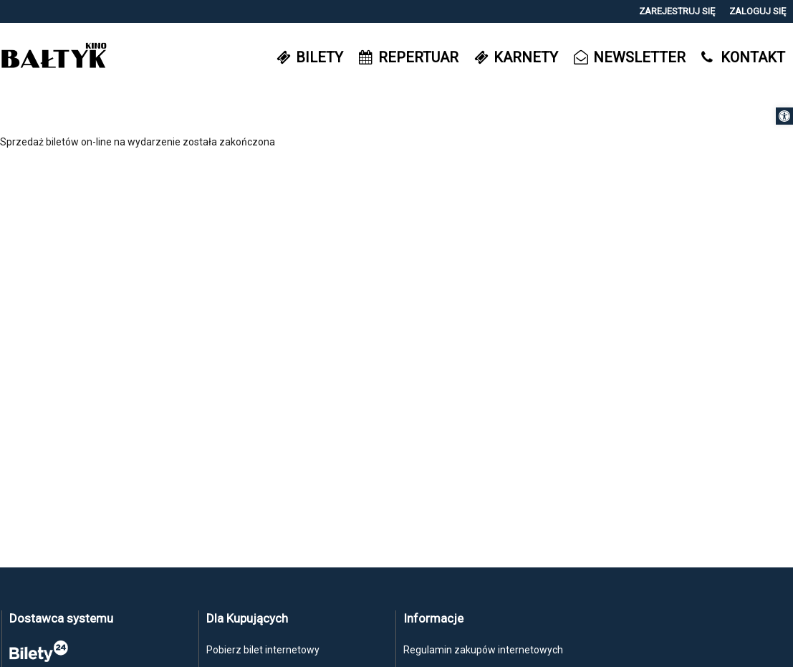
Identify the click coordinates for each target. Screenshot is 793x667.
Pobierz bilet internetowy (262, 650)
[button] (784, 116)
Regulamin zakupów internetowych (483, 650)
